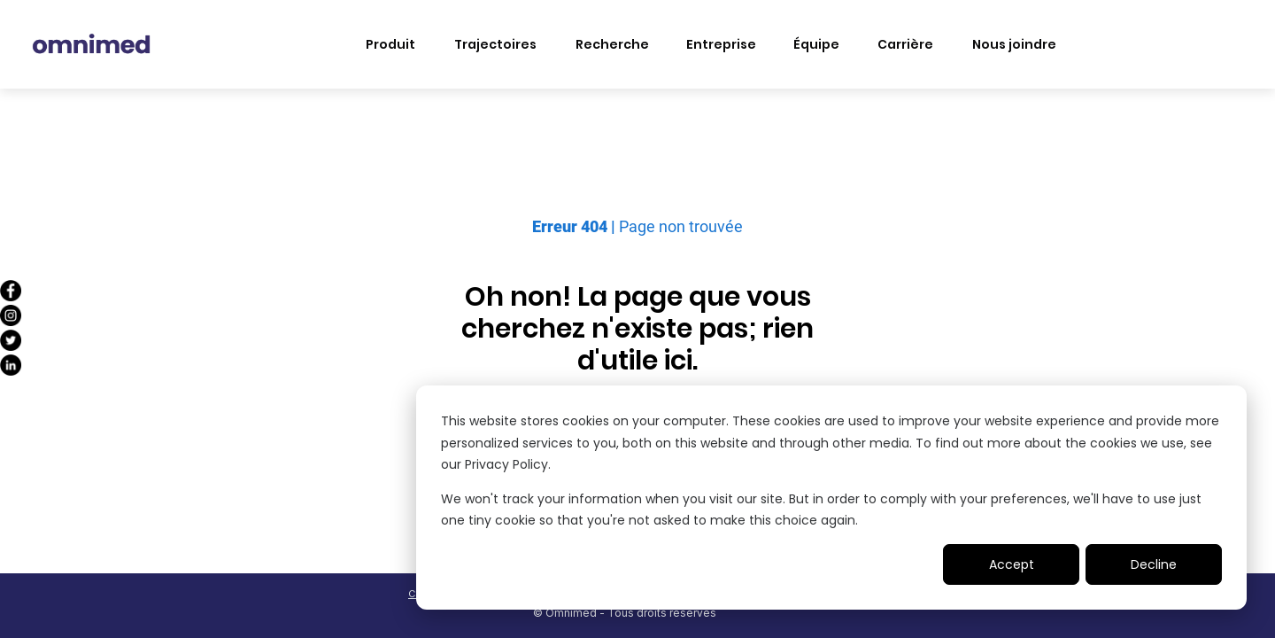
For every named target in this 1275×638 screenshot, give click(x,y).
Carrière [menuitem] (905, 44)
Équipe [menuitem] (816, 44)
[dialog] (831, 497)
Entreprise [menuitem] (721, 44)
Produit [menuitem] (390, 44)
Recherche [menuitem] (612, 44)
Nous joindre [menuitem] (1014, 44)
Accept (1011, 564)
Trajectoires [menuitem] (495, 44)
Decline (1154, 564)
